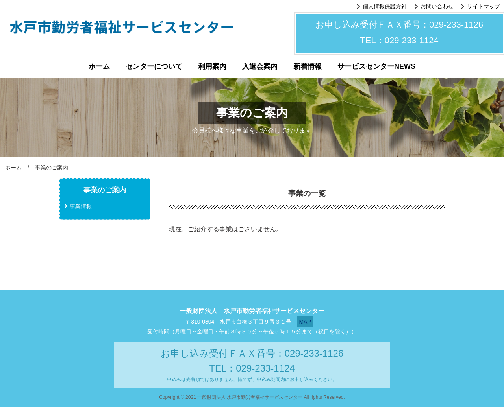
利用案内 (212, 66)
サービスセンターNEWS (376, 66)
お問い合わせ (437, 6)
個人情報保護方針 (385, 6)
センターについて (154, 66)
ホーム (99, 66)
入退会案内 (260, 66)
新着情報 (307, 66)
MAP (305, 322)
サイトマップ (483, 6)
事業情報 (81, 206)
